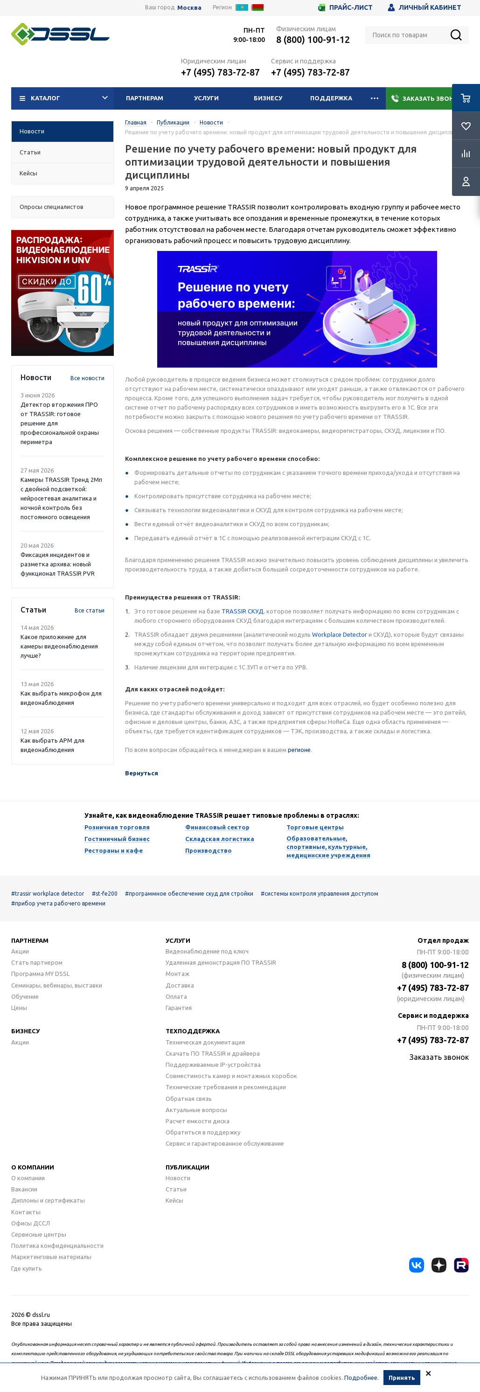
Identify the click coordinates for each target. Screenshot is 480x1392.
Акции (20, 951)
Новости (178, 1178)
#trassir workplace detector (47, 894)
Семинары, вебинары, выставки (56, 985)
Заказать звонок (427, 98)
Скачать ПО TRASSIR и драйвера (213, 1053)
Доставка (180, 985)
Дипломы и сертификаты (48, 1200)
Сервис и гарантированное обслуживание (225, 1143)
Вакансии (24, 1189)
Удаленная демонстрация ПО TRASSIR (221, 962)
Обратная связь (189, 1098)
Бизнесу (268, 98)
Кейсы (174, 1200)
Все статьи (89, 610)
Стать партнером (37, 962)
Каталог (64, 98)
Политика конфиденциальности (57, 1245)
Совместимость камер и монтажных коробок (231, 1075)
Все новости (87, 378)
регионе (299, 749)
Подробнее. (361, 1378)
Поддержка (331, 98)
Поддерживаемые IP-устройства (213, 1064)
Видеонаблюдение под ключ (207, 951)
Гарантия (179, 1007)
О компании (32, 1167)
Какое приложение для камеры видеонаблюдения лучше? (59, 646)
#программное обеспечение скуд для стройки (189, 894)
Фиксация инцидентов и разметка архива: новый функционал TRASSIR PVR (58, 564)
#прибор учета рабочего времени (58, 903)
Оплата (176, 996)
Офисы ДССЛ (30, 1223)
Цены (19, 1007)
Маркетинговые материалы (51, 1256)
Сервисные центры (38, 1234)
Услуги (206, 98)
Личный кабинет (424, 7)
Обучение (25, 996)
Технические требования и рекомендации (226, 1087)
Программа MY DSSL (40, 973)
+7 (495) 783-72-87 (220, 72)
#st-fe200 (105, 894)
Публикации (187, 1167)
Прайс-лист (345, 7)
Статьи (176, 1189)
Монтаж (177, 973)
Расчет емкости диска (198, 1121)
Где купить (26, 1268)
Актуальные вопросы (196, 1110)
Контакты (26, 1212)
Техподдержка (193, 1031)
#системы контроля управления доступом (319, 894)
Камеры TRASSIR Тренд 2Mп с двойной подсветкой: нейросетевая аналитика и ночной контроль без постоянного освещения (61, 498)
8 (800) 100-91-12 (313, 39)
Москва (189, 8)
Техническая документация (205, 1042)
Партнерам (144, 98)
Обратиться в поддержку (203, 1132)
